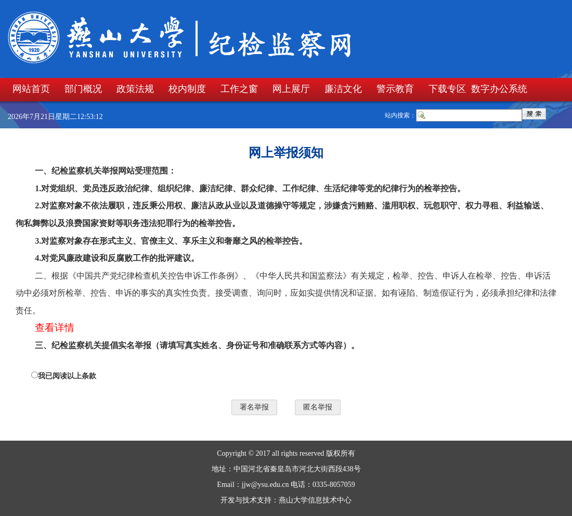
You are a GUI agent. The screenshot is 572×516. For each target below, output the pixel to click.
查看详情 (54, 327)
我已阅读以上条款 (67, 376)
